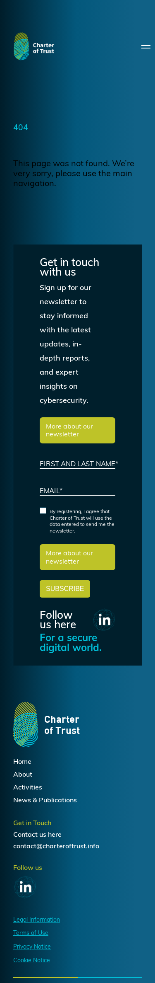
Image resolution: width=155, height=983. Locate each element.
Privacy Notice (32, 946)
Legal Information (36, 919)
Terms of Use (30, 933)
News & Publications (45, 800)
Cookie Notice (31, 960)
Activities (27, 787)
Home (22, 761)
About (22, 774)
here (55, 834)
